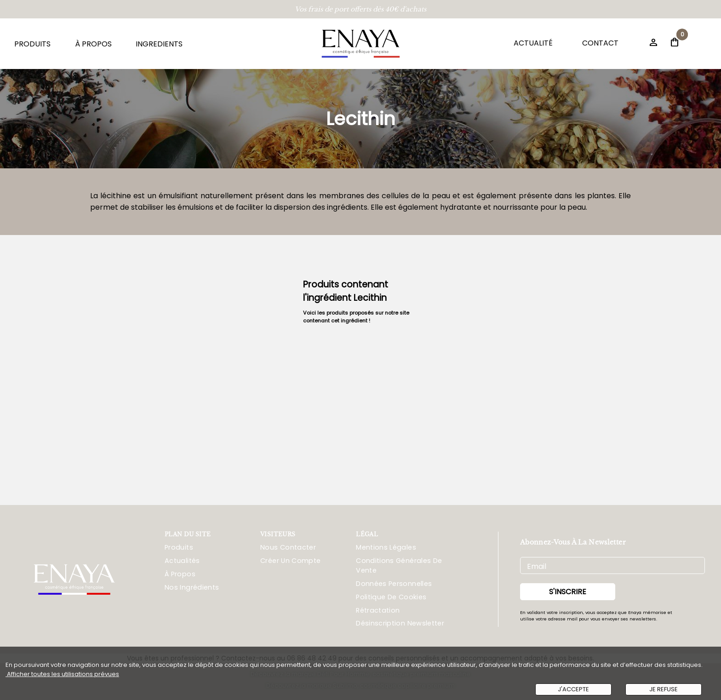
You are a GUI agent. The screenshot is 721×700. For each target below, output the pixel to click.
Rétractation (378, 610)
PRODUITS (32, 44)
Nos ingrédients (192, 587)
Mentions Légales (386, 547)
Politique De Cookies (391, 597)
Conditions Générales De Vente (399, 565)
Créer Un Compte (290, 560)
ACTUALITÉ (533, 43)
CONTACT (600, 43)
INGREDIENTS (159, 44)
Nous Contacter (288, 547)
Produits (179, 547)
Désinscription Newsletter (400, 623)
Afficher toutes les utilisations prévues (62, 674)
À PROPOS (93, 44)
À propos (180, 574)
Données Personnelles (394, 583)
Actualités (182, 560)
